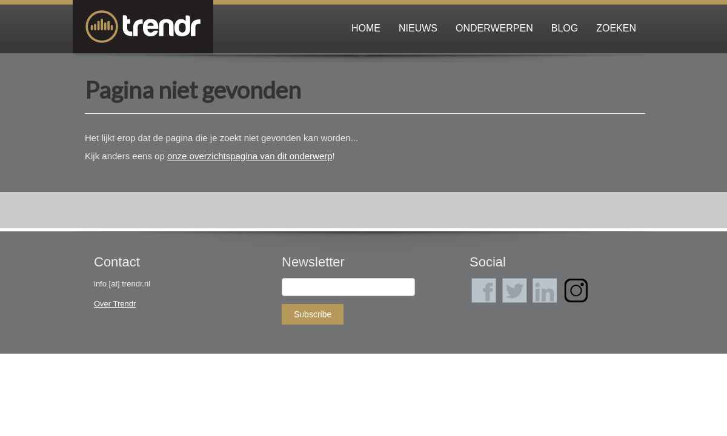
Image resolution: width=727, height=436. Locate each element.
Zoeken (616, 28)
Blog (564, 28)
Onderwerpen (494, 28)
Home (365, 28)
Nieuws (418, 28)
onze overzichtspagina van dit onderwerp (250, 156)
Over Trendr (115, 303)
